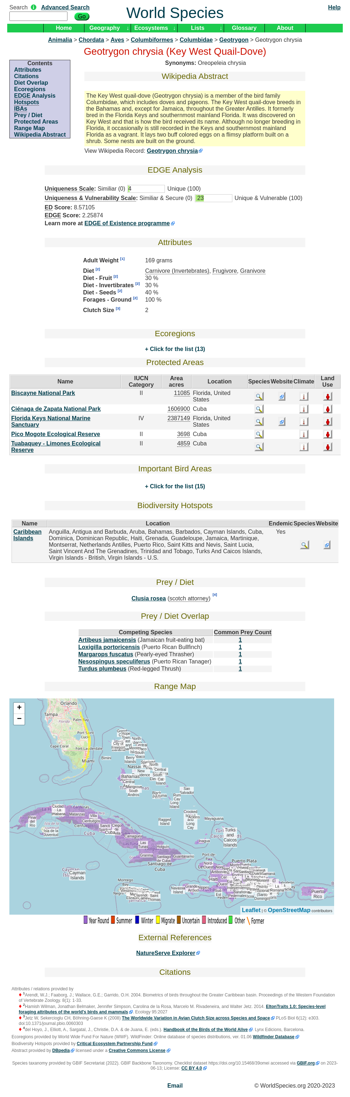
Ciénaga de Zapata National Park (56, 409)
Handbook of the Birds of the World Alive (205, 1029)
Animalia (60, 40)
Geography (104, 28)
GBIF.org (306, 1063)
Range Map (29, 128)
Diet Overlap (31, 83)
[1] (122, 259)
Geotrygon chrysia (172, 151)
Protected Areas (36, 122)
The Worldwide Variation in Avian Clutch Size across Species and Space (196, 1018)
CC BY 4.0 (191, 1068)
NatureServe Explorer (166, 953)
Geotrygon (234, 40)
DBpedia (61, 1050)
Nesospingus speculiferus (114, 661)
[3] (118, 308)
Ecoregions (29, 89)
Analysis (35, 96)
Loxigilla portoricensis (109, 647)
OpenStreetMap (289, 910)
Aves (117, 40)
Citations (26, 76)
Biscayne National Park (43, 393)
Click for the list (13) (176, 349)
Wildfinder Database (273, 1036)
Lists (197, 28)
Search (18, 7)
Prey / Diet (28, 115)
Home (64, 28)
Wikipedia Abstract (40, 135)
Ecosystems (151, 28)
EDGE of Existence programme (127, 223)
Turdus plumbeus (102, 669)
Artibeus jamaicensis (107, 640)
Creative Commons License (137, 1050)
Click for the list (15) (176, 486)
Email (175, 1086)
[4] (215, 594)
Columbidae (196, 40)
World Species (175, 12)
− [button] (19, 719)
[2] (98, 269)
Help (334, 7)
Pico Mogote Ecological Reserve (55, 434)
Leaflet (251, 910)
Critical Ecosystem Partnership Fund (115, 1043)
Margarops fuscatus (105, 654)
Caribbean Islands (27, 535)
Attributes (27, 70)
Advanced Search (65, 7)
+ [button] (19, 708)
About (285, 28)
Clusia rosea (149, 598)
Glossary (244, 28)
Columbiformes (152, 40)
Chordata (91, 40)
